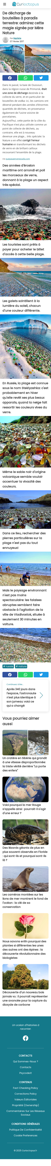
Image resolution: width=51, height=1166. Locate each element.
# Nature (21, 666)
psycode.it (25, 1073)
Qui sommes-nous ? (25, 1061)
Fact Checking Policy (25, 1088)
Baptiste (17, 38)
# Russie (8, 666)
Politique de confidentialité (25, 1129)
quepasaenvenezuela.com (18, 158)
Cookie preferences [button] (25, 1135)
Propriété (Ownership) (25, 1105)
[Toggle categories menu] (4, 4)
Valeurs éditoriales (25, 1099)
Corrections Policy (26, 1093)
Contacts (25, 1067)
